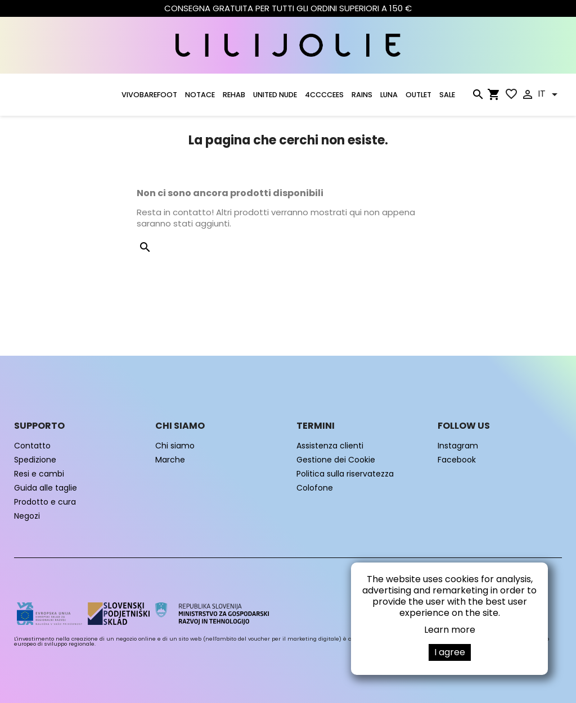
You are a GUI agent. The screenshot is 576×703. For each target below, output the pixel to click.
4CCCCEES (324, 94)
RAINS (362, 94)
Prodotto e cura (45, 501)
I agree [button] (449, 652)
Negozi (27, 515)
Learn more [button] (449, 629)
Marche (170, 459)
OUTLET (418, 94)
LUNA (389, 94)
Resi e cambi (39, 473)
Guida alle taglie (45, 487)
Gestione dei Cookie (335, 459)
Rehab (234, 94)
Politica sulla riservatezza (345, 473)
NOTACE (200, 94)
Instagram (458, 445)
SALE (447, 94)
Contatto (32, 445)
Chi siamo (175, 445)
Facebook (457, 459)
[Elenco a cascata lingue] (549, 94)
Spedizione (35, 459)
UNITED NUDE (275, 94)
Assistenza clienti (329, 445)
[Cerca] (477, 96)
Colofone (314, 487)
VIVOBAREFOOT (149, 94)
